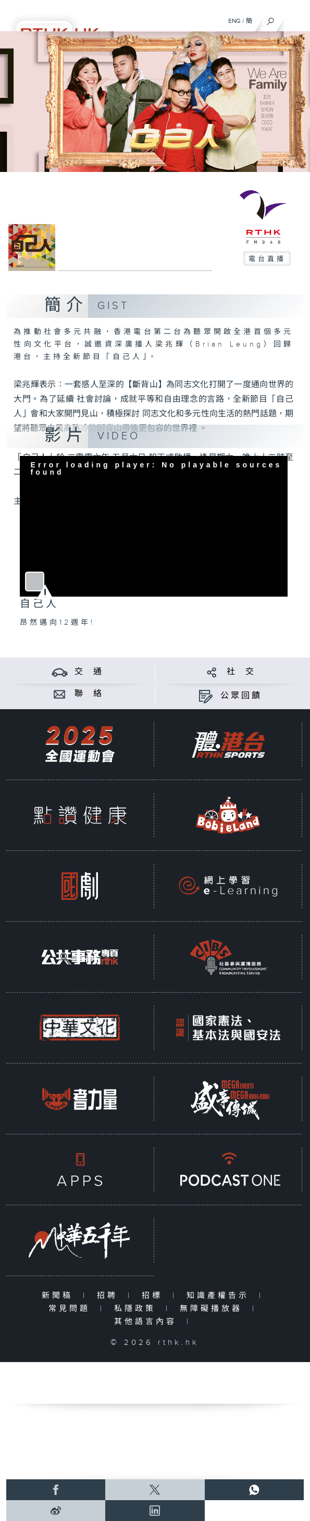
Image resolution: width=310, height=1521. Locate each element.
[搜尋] (270, 19)
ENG (234, 20)
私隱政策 (137, 1308)
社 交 (241, 672)
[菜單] (295, 19)
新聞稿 (60, 1295)
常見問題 (71, 1308)
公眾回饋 (241, 696)
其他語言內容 (147, 1321)
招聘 (109, 1295)
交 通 (89, 672)
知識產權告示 (220, 1295)
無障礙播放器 (213, 1308)
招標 (154, 1295)
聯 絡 (89, 694)
